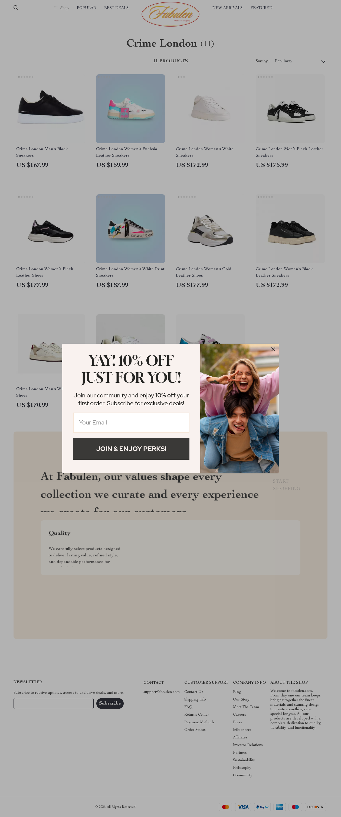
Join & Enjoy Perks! (131, 449)
